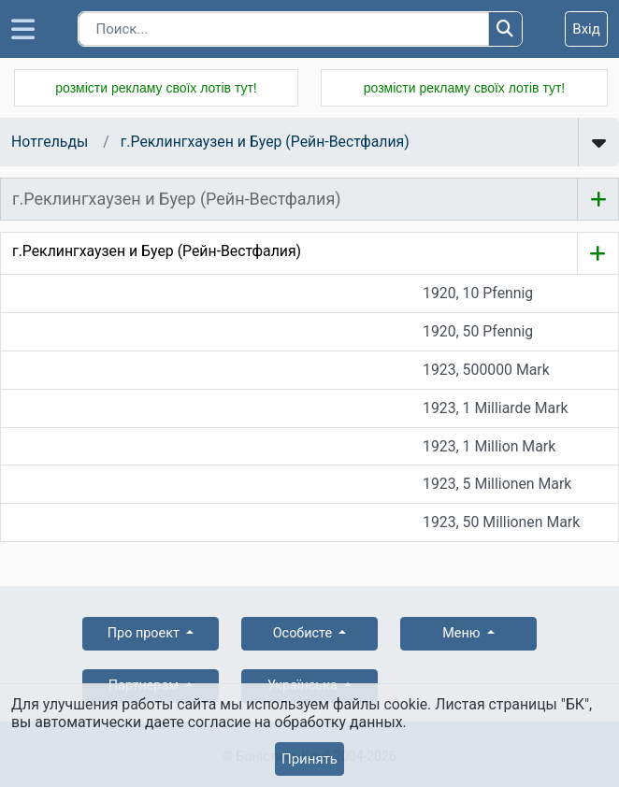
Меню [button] (462, 633)
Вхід (586, 29)
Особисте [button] (304, 633)
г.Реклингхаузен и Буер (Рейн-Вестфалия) (265, 141)
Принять (309, 759)
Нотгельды (49, 141)
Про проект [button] (145, 633)
